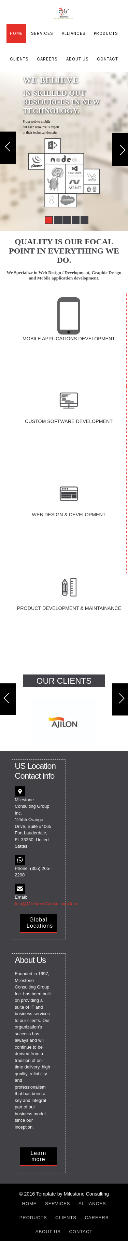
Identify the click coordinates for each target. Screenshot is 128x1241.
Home (16, 33)
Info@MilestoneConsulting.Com (46, 903)
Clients (19, 59)
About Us (77, 59)
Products (106, 33)
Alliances (74, 33)
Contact (107, 59)
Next (120, 149)
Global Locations (40, 923)
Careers (47, 59)
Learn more (38, 1156)
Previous (8, 149)
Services (42, 33)
